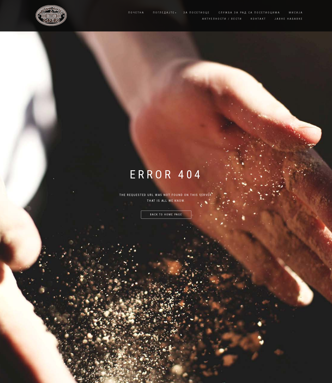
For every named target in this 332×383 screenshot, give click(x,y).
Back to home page (166, 214)
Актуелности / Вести (222, 18)
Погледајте (164, 12)
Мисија (296, 12)
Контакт (258, 18)
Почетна (136, 12)
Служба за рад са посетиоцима (249, 12)
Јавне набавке (289, 18)
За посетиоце (196, 12)
